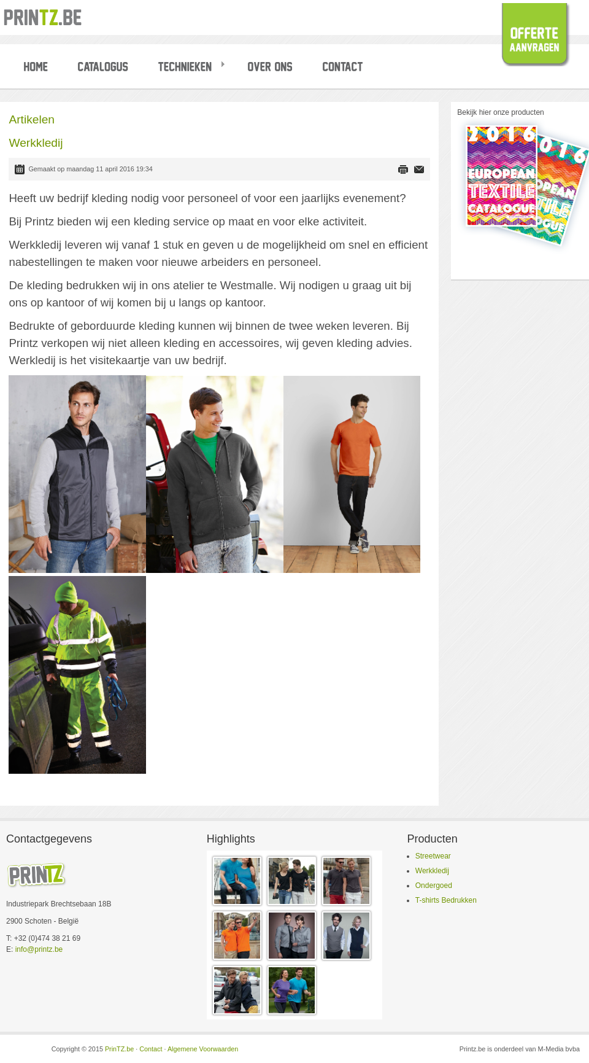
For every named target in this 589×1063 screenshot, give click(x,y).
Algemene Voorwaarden (202, 1049)
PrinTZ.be (119, 1049)
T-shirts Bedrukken (446, 900)
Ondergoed (433, 885)
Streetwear (433, 856)
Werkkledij (432, 870)
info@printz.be (39, 949)
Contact (150, 1049)
